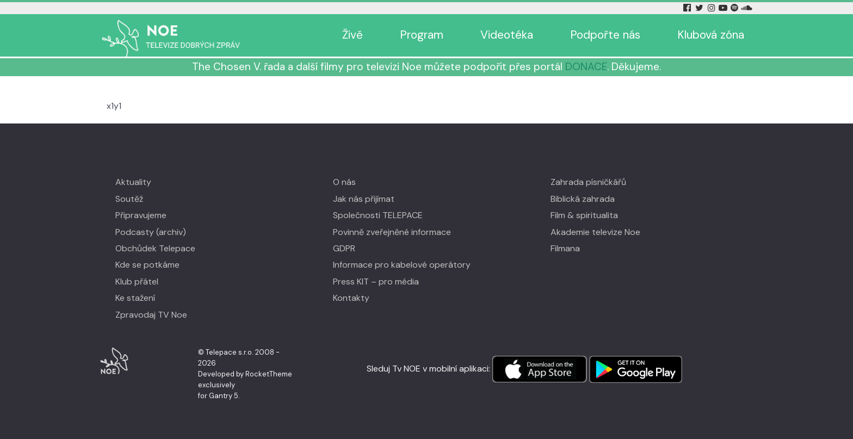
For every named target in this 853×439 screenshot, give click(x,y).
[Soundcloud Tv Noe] (746, 8)
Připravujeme (140, 215)
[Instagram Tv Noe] (713, 8)
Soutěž (129, 199)
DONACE (586, 66)
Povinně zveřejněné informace (392, 232)
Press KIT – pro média (376, 281)
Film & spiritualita (584, 215)
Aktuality (133, 182)
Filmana (565, 248)
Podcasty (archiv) (150, 232)
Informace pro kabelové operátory (402, 264)
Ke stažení (135, 298)
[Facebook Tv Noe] (688, 8)
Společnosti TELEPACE (378, 215)
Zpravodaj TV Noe (151, 314)
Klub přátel (136, 281)
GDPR (344, 248)
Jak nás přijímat (363, 199)
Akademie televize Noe (595, 232)
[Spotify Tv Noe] (735, 8)
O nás (344, 182)
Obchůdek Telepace (155, 248)
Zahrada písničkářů (588, 182)
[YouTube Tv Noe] (724, 8)
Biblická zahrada (583, 199)
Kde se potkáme (147, 264)
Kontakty (351, 298)
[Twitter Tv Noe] (700, 8)
